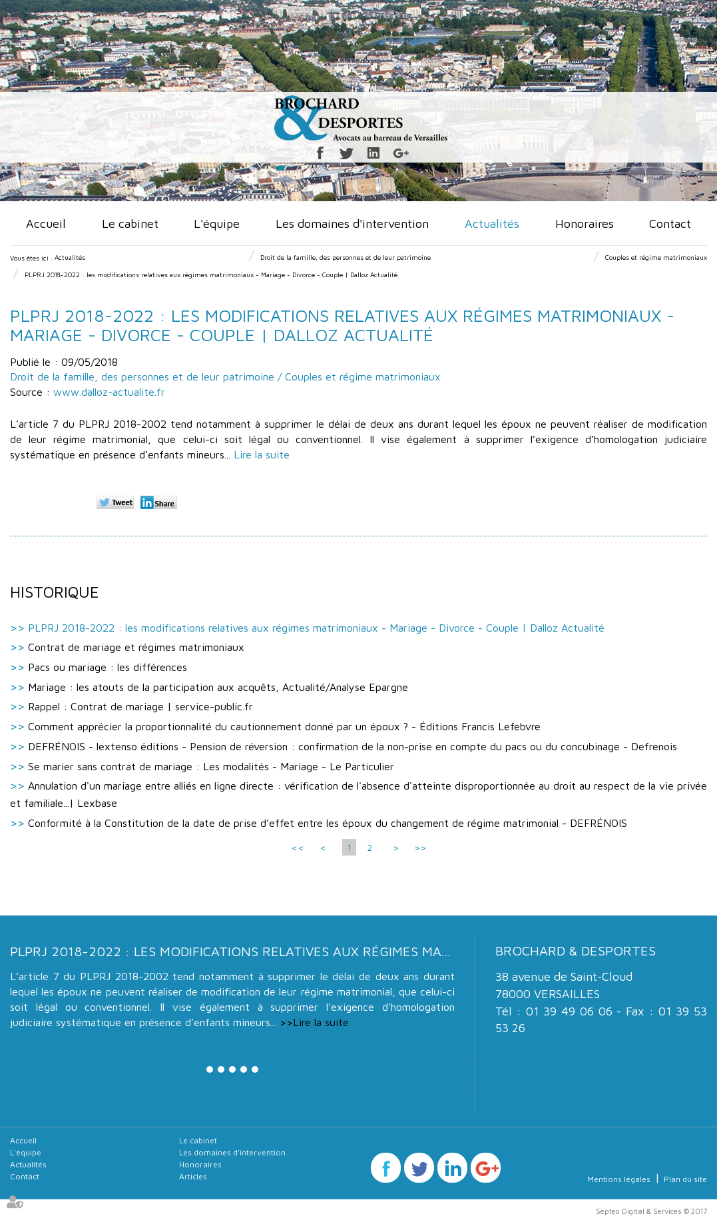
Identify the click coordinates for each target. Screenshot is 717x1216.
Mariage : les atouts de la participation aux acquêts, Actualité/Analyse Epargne (218, 687)
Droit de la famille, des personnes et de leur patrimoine (345, 257)
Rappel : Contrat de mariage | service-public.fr (140, 706)
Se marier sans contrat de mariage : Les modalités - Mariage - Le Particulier (211, 766)
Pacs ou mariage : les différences (107, 667)
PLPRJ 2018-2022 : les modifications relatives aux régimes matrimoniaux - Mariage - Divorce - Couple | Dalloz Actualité (211, 275)
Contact (670, 224)
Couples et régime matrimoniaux (656, 257)
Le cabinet (130, 224)
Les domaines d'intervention (352, 224)
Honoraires (584, 224)
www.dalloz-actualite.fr (109, 392)
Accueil (46, 224)
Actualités (492, 224)
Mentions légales (618, 1179)
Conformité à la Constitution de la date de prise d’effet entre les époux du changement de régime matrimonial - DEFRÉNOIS (327, 823)
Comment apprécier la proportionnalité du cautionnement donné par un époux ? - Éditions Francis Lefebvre (284, 726)
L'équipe (217, 224)
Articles (193, 1176)
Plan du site (685, 1179)
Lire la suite (262, 454)
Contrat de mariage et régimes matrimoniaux (136, 647)
